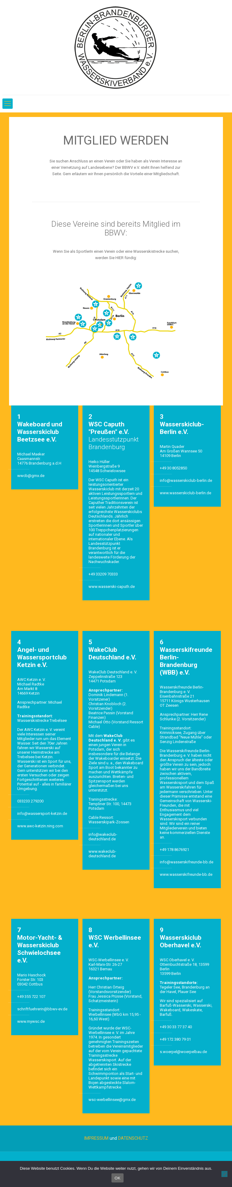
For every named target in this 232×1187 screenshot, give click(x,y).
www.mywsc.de (31, 1021)
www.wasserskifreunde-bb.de (186, 874)
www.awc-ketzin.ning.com (40, 826)
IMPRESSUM (96, 1138)
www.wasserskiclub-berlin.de (185, 493)
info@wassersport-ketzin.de (42, 813)
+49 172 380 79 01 (175, 1039)
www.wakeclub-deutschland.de (102, 853)
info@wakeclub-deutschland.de (103, 836)
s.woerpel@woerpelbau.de (183, 1051)
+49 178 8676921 (174, 849)
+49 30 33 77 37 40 (176, 1027)
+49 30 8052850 (173, 468)
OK (117, 1178)
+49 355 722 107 (31, 996)
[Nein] (224, 1174)
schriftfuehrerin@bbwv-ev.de (42, 1009)
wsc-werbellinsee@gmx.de (112, 1099)
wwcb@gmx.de (30, 475)
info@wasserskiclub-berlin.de (186, 480)
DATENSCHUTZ (133, 1138)
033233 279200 (30, 801)
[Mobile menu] (7, 103)
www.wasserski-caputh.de (112, 586)
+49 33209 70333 (103, 574)
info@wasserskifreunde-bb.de (186, 862)
